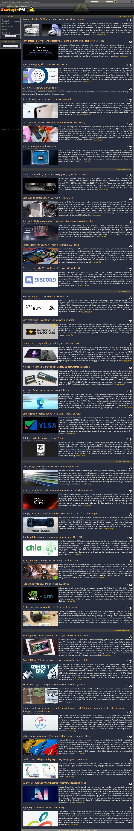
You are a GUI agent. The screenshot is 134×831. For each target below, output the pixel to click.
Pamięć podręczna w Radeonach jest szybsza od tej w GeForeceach (56, 635)
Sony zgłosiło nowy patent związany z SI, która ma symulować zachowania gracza (63, 41)
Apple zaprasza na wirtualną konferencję (43, 807)
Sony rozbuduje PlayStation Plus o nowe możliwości (48, 320)
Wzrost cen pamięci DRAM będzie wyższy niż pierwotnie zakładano (56, 367)
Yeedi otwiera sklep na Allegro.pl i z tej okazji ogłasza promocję (54, 759)
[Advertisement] (10, 89)
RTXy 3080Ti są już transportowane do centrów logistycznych (53, 684)
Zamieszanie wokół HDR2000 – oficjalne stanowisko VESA (51, 413)
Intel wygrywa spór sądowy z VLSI (39, 146)
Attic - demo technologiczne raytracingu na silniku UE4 (50, 560)
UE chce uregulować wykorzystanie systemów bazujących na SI (54, 782)
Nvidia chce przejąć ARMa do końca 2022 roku (45, 583)
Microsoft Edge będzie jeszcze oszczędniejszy (45, 390)
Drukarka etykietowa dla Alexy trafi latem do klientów (50, 607)
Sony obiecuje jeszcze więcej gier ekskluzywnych (46, 99)
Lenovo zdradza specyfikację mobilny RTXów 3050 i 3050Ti (52, 343)
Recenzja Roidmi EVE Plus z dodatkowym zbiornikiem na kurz (53, 19)
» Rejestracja (6, 33)
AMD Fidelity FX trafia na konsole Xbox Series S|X (47, 296)
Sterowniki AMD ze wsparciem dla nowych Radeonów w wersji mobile (57, 221)
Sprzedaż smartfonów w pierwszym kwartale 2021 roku (50, 244)
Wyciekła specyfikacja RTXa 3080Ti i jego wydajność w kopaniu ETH (56, 174)
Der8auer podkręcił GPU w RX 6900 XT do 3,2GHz (47, 198)
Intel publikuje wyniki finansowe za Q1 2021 (44, 64)
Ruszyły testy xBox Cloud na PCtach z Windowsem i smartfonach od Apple (60, 513)
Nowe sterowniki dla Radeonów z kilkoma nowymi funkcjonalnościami (57, 490)
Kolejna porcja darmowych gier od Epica (42, 438)
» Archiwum (5, 23)
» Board (4, 30)
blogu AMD (120, 503)
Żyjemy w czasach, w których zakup (40, 87)
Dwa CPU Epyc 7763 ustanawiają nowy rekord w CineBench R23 (54, 660)
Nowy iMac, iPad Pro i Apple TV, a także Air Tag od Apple (50, 466)
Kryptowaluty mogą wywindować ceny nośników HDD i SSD (52, 537)
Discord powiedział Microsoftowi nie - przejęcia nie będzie (51, 268)
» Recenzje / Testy (7, 26)
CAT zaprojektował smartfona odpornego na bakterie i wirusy (53, 122)
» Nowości (5, 20)
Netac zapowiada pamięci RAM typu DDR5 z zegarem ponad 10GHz (56, 736)
